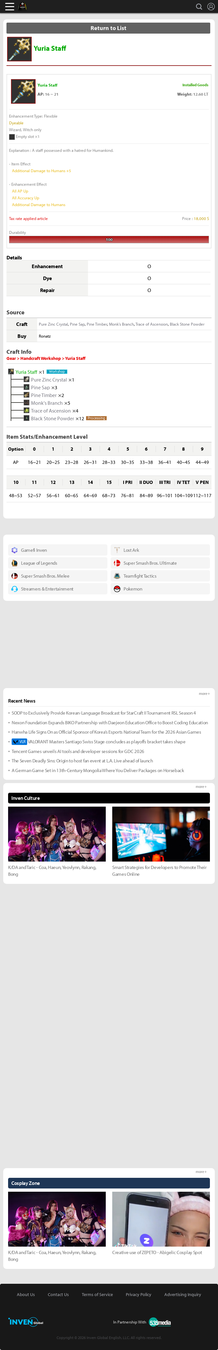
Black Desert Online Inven (28, 6)
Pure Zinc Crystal (53, 324)
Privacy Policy (138, 1294)
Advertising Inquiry (182, 1294)
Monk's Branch (121, 324)
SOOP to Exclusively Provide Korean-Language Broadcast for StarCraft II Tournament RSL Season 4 (104, 713)
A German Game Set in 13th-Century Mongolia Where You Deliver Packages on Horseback (98, 770)
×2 (61, 395)
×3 (54, 387)
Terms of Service (97, 1294)
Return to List (108, 28)
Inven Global (47, 6)
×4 (75, 410)
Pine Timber (97, 324)
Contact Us (58, 1294)
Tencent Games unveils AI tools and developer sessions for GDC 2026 (78, 751)
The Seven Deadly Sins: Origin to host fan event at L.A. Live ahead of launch (82, 761)
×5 (67, 402)
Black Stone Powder (187, 324)
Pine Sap (77, 324)
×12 (80, 418)
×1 (42, 371)
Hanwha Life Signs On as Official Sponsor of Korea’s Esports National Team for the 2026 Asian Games (106, 732)
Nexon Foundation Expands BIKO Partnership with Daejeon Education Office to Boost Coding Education (110, 722)
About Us (26, 1294)
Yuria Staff (26, 371)
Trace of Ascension (152, 324)
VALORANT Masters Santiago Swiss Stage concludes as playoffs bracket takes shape (98, 741)
